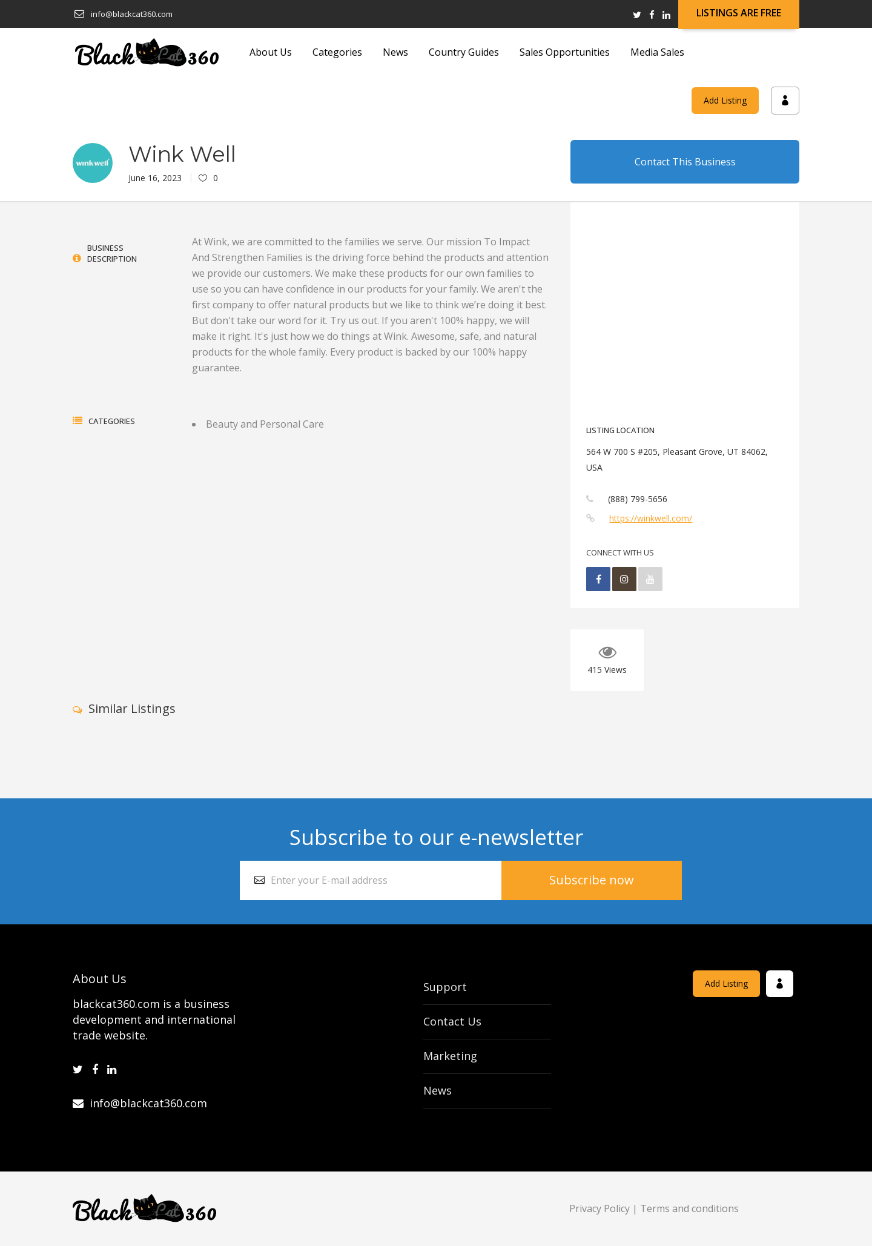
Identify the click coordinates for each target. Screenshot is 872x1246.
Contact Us (452, 1021)
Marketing (450, 1056)
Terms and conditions (689, 1208)
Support (445, 986)
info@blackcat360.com (140, 1103)
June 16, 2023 (155, 178)
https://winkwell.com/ (650, 518)
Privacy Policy (599, 1208)
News (437, 1090)
